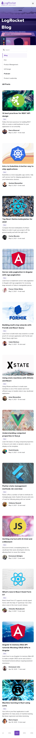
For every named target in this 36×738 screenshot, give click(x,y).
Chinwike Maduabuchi (16, 609)
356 (31, 733)
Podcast (7, 74)
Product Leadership (10, 78)
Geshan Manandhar (16, 183)
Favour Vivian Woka (16, 289)
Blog (5, 55)
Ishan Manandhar (15, 397)
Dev (5, 60)
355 (24, 733)
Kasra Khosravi (14, 130)
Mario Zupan (13, 720)
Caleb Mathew (14, 342)
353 (9, 733)
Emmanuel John (14, 667)
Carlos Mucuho (14, 236)
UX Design (7, 69)
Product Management (11, 64)
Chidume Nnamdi (15, 503)
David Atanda (13, 450)
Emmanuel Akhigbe (16, 556)
